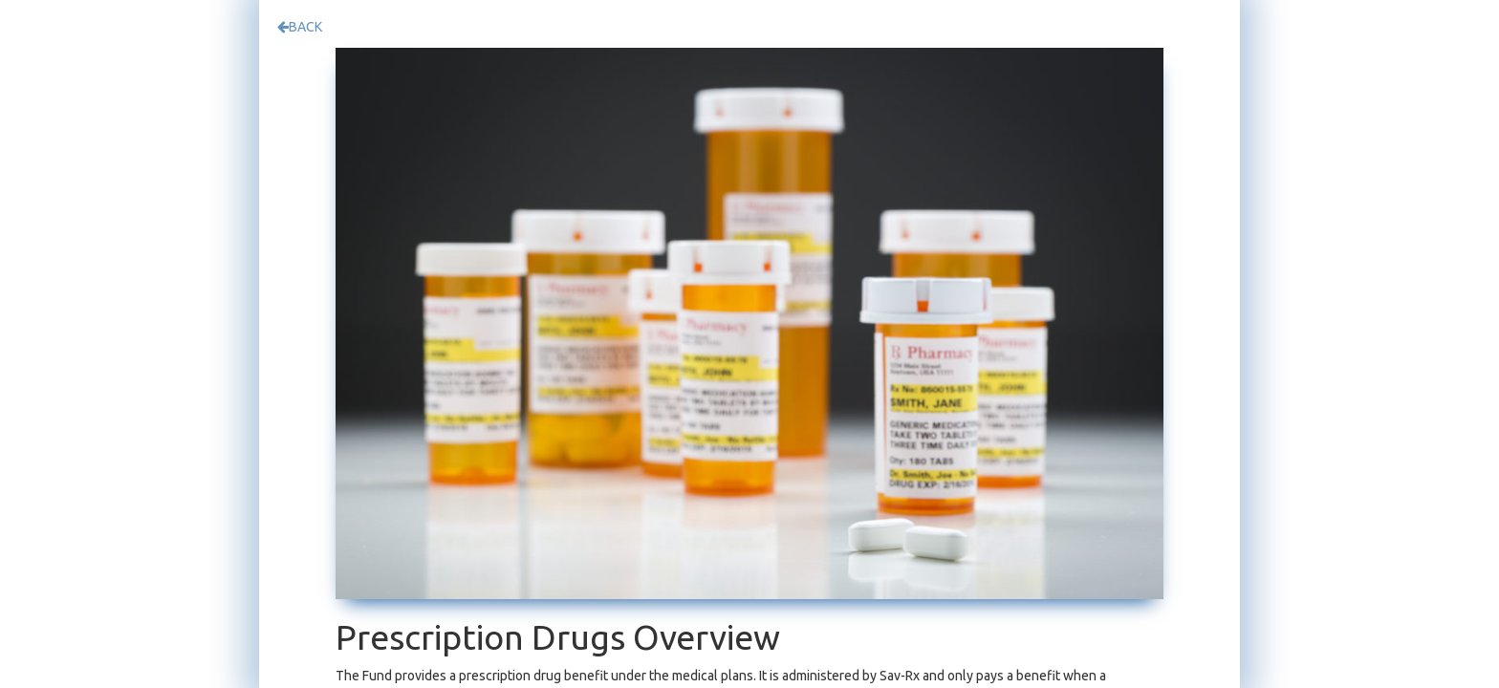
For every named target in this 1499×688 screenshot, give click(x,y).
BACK (299, 26)
